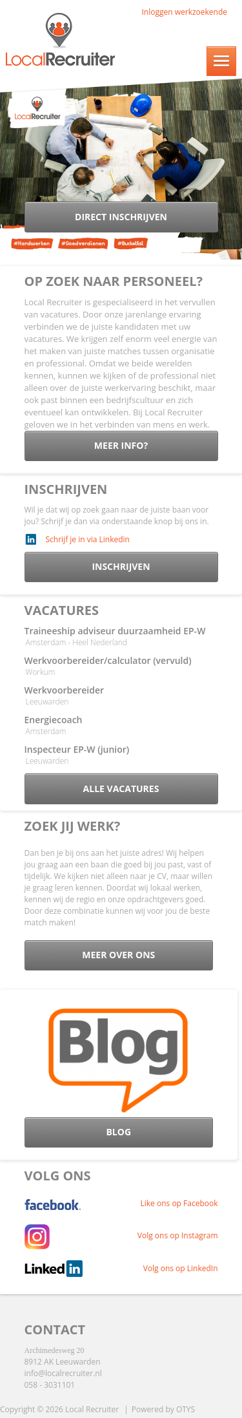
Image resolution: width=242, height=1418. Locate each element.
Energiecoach (54, 720)
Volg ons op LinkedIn (180, 1268)
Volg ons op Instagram (177, 1235)
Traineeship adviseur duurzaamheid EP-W (115, 631)
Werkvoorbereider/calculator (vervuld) (108, 660)
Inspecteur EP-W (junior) (77, 749)
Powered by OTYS (163, 1409)
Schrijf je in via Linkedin (88, 539)
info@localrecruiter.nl (63, 1373)
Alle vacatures (121, 788)
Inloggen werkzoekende (184, 11)
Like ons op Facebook (179, 1203)
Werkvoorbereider (65, 690)
